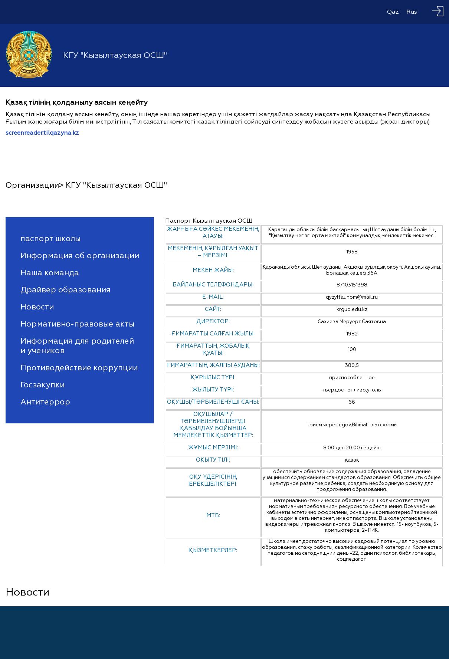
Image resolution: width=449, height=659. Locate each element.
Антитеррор (45, 402)
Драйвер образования (65, 290)
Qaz (393, 12)
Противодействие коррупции (79, 368)
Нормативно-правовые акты (77, 324)
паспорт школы (50, 238)
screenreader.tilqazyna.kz (42, 133)
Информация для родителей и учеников (77, 345)
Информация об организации (79, 255)
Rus (411, 12)
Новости (37, 307)
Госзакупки (42, 385)
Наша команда (49, 273)
